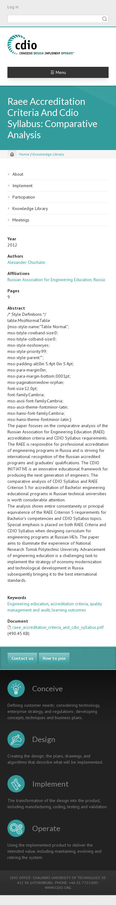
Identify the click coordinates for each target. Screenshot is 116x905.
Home (24, 154)
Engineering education (28, 604)
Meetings (20, 220)
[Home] (12, 154)
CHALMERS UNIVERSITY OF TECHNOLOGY (66, 877)
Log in (13, 7)
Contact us (22, 658)
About (17, 174)
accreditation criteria (69, 604)
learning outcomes (69, 610)
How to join (54, 658)
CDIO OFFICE (20, 877)
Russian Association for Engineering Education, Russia (56, 279)
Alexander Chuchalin (26, 262)
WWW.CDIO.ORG (58, 887)
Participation (23, 197)
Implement (22, 185)
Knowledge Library (48, 154)
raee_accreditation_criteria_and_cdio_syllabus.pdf (58, 627)
